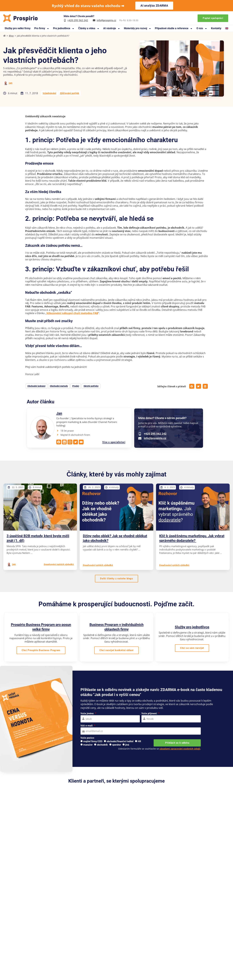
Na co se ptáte (88, 947)
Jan (10, 82)
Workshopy (162, 938)
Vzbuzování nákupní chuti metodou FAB (72, 313)
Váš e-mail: (86, 725)
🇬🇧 (226, 28)
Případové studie (89, 928)
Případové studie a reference (174, 28)
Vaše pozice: (87, 737)
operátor (116, 744)
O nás (201, 28)
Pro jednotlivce (63, 28)
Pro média (117, 938)
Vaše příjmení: (149, 713)
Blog (11, 35)
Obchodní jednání (36, 386)
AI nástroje (111, 28)
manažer (88, 744)
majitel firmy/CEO (92, 741)
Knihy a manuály (89, 933)
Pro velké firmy (164, 924)
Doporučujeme (120, 928)
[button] (191, 386)
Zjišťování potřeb (69, 93)
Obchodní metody (59, 386)
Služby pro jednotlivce (192, 627)
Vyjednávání (49, 93)
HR (139, 741)
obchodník (102, 744)
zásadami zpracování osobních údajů (180, 748)
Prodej (75, 386)
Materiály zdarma (90, 938)
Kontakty (216, 28)
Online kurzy (163, 942)
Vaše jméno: (87, 713)
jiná (127, 744)
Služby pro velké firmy (17, 28)
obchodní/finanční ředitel (120, 741)
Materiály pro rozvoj (137, 28)
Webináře (117, 933)
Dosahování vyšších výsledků (59, 564)
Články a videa (89, 28)
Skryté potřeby (91, 386)
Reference (117, 924)
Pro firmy (41, 28)
